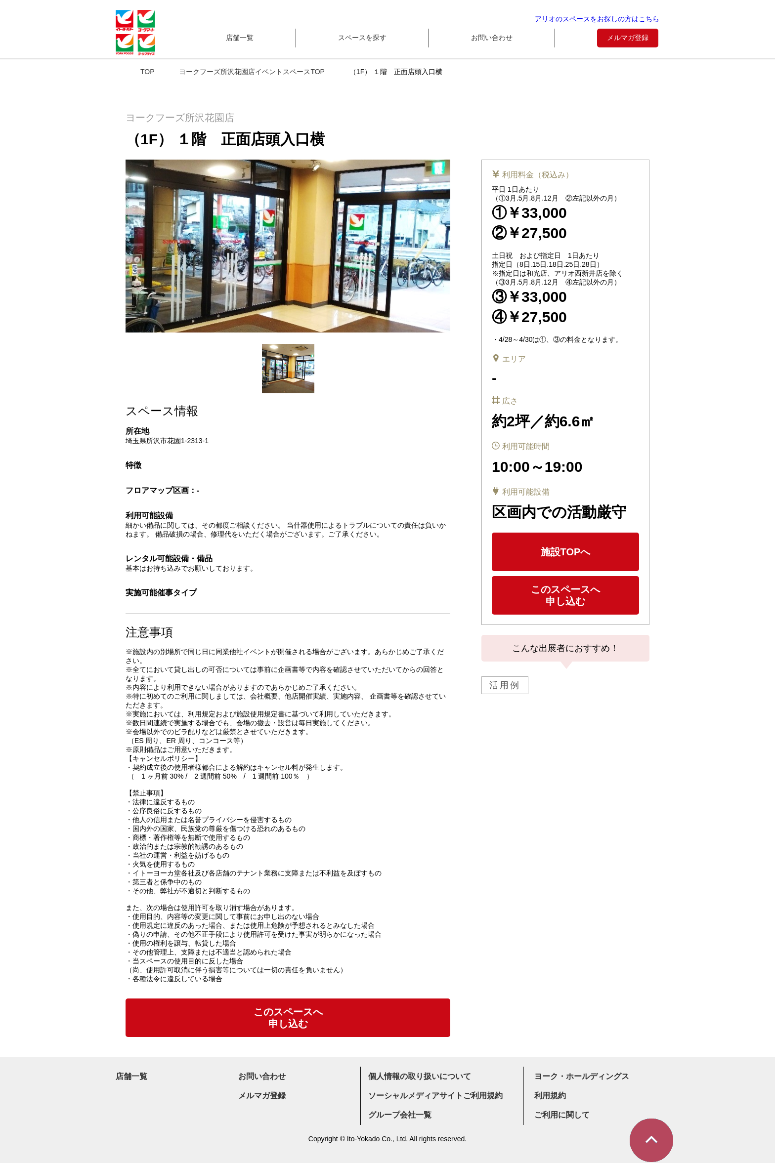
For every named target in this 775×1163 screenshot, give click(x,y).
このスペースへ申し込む (565, 595)
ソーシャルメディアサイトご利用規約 (435, 1095)
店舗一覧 (240, 38)
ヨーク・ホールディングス (581, 1076)
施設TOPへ (566, 551)
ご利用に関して (562, 1115)
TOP (147, 72)
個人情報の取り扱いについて (419, 1076)
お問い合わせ (492, 38)
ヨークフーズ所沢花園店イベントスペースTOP (252, 72)
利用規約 (550, 1095)
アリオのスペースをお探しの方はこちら (597, 19)
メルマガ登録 (627, 38)
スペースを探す (362, 38)
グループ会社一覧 (399, 1115)
